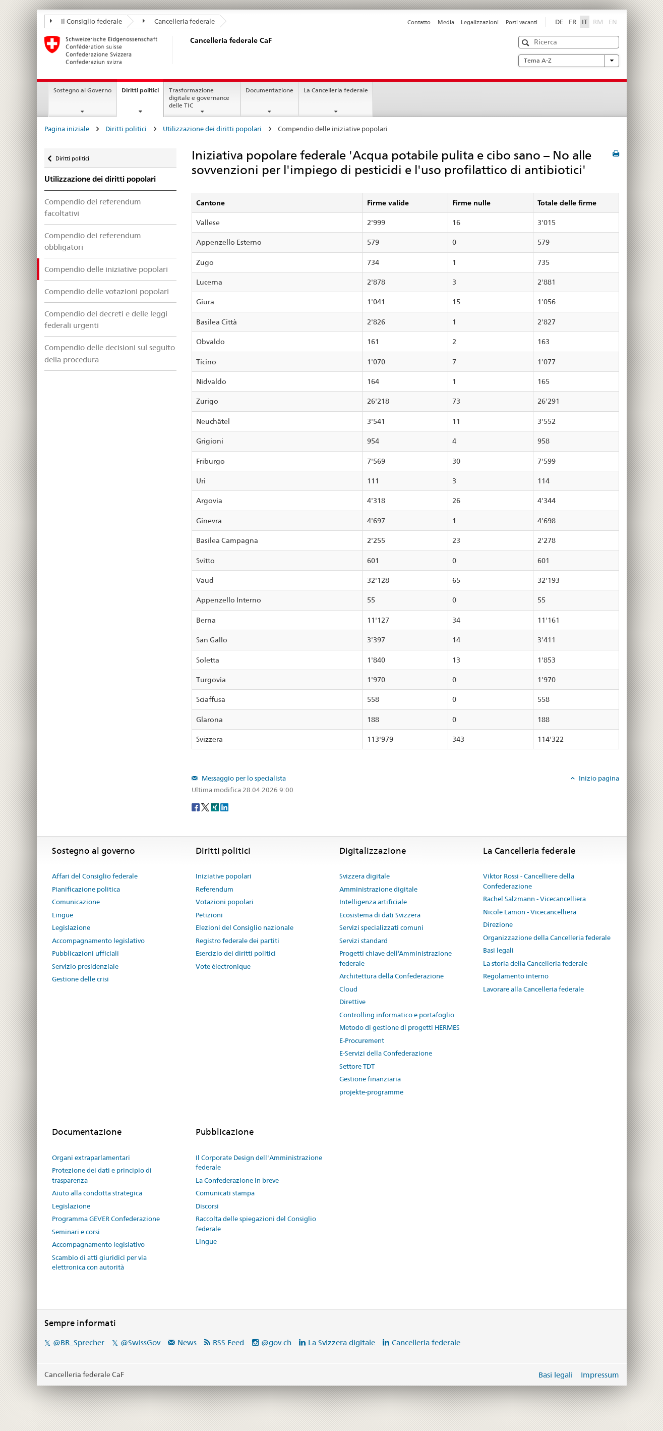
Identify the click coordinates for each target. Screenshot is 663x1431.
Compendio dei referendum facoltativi (92, 207)
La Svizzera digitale (341, 1342)
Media (446, 22)
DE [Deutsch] (559, 22)
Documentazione (269, 90)
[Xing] (215, 806)
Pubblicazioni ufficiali (85, 953)
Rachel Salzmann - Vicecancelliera (534, 899)
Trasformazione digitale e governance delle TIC (199, 97)
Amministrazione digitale (378, 889)
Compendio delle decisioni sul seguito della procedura (109, 353)
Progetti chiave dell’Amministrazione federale (395, 958)
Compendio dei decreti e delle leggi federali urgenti (105, 319)
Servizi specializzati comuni (381, 927)
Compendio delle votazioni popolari (106, 291)
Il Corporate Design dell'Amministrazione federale (259, 1162)
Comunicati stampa (225, 1193)
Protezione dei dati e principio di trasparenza (102, 1175)
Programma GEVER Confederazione (106, 1219)
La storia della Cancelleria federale (535, 963)
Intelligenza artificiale (373, 902)
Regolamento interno (516, 976)
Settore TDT (357, 1066)
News (187, 1342)
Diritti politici (142, 93)
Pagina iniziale (66, 129)
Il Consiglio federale (86, 21)
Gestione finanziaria (370, 1079)
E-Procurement (361, 1040)
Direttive (352, 1002)
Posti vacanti (521, 22)
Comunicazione (76, 902)
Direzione (498, 924)
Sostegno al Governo (82, 90)
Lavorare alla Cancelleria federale (533, 989)
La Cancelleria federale (336, 90)
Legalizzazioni (480, 22)
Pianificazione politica (86, 889)
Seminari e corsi (76, 1232)
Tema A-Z (569, 60)
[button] (526, 42)
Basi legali (498, 950)
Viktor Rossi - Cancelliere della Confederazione (528, 881)
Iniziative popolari (224, 876)
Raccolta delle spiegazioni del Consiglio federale (256, 1224)
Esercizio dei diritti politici (236, 953)
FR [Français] (572, 22)
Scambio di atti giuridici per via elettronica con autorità (99, 1262)
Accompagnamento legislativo (98, 941)
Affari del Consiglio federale (95, 876)
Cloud (348, 989)
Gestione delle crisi (80, 979)
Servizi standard (363, 941)
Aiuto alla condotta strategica (97, 1193)
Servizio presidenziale (85, 966)
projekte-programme (371, 1092)
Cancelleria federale (179, 21)
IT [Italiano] (584, 22)
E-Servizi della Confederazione (385, 1053)
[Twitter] (206, 806)
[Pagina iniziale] (188, 50)
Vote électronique (223, 966)
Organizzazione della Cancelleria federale (547, 937)
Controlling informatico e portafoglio (396, 1015)
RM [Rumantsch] (598, 22)
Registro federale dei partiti (237, 941)
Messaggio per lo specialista (243, 778)
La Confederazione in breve (237, 1180)
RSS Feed (228, 1342)
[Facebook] (196, 806)
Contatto (419, 22)
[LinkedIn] (224, 806)
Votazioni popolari (225, 902)
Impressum (600, 1375)
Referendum (214, 889)
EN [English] (613, 22)
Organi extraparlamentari (91, 1157)
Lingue (62, 915)
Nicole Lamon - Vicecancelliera (529, 912)
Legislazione (71, 927)
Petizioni (209, 915)
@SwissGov (140, 1342)
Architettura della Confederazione (391, 976)
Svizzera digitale (364, 876)
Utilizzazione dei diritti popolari (212, 129)
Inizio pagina (598, 778)
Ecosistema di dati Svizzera (379, 915)
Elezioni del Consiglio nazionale (244, 927)
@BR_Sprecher (78, 1342)
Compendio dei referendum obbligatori (92, 241)
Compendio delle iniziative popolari (106, 269)
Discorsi (207, 1206)
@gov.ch (276, 1342)
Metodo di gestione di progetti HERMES (399, 1027)
